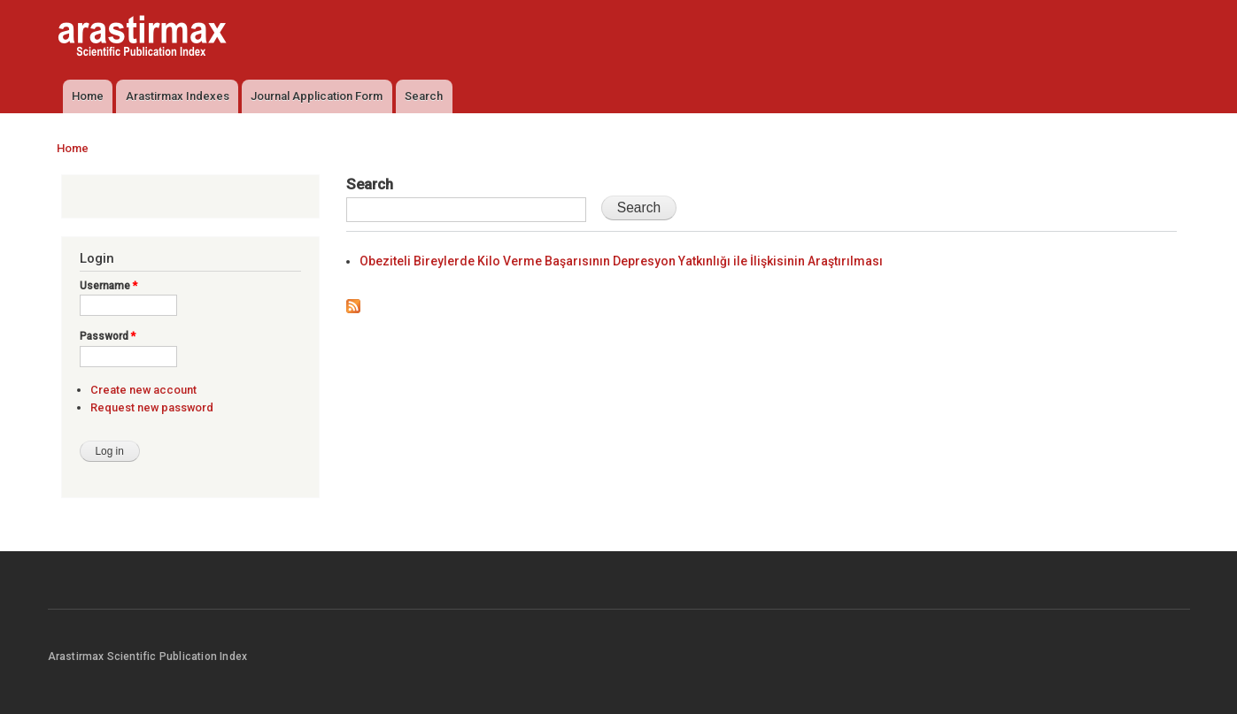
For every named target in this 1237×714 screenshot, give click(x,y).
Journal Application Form (317, 96)
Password (107, 336)
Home (88, 96)
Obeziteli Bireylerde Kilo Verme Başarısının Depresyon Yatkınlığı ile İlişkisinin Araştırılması (621, 261)
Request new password (151, 407)
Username (108, 286)
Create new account (143, 389)
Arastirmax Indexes (177, 96)
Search (424, 96)
